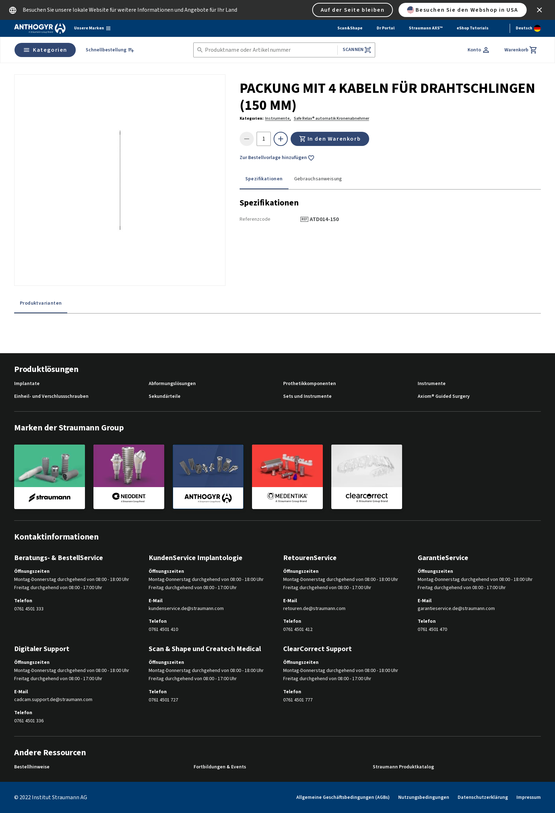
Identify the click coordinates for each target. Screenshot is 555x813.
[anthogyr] (208, 477)
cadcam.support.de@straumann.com (53, 699)
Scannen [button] (357, 49)
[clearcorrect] (366, 476)
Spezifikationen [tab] (264, 178)
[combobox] (269, 50)
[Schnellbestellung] (110, 50)
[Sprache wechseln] (528, 28)
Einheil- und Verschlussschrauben (51, 396)
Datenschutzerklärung (483, 797)
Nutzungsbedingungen (423, 797)
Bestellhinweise (32, 767)
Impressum (528, 797)
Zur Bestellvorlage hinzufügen (277, 158)
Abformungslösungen (172, 383)
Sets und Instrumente (307, 396)
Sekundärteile (165, 396)
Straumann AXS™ (425, 28)
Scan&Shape (349, 28)
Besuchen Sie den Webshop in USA (462, 10)
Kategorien (45, 50)
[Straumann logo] (39, 28)
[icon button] (539, 10)
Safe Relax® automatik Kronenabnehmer (331, 118)
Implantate (27, 383)
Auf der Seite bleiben (353, 10)
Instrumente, (278, 118)
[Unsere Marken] (92, 28)
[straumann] (49, 476)
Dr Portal (386, 28)
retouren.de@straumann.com (314, 608)
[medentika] (287, 476)
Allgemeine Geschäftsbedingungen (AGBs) (343, 797)
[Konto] (479, 50)
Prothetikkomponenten (309, 383)
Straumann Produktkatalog (403, 767)
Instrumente (432, 383)
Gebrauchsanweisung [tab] (318, 178)
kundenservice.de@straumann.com (186, 608)
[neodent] (128, 476)
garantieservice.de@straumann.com (456, 608)
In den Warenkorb (330, 139)
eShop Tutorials (472, 28)
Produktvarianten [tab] (41, 303)
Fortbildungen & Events (220, 767)
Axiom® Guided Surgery (444, 396)
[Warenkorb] (521, 50)
